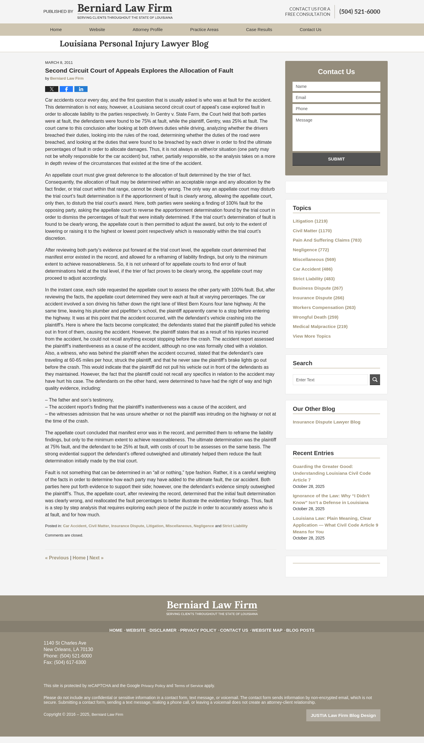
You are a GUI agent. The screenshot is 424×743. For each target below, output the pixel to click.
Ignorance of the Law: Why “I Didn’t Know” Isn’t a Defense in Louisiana (334, 481)
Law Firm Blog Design (352, 722)
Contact (310, 29)
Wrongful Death (313, 310)
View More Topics (310, 328)
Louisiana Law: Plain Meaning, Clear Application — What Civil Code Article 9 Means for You (331, 505)
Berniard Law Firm (108, 721)
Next (97, 565)
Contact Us (233, 634)
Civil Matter (98, 533)
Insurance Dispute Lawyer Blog (323, 413)
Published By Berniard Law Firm (332, 11)
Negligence (204, 533)
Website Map (263, 634)
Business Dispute (315, 285)
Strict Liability (235, 533)
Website (97, 29)
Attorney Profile (148, 29)
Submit (336, 166)
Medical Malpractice (317, 319)
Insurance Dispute (127, 533)
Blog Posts (293, 634)
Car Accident (74, 533)
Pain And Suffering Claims (324, 244)
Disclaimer (170, 634)
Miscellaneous (178, 533)
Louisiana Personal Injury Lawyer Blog (108, 11)
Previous (57, 565)
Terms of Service (191, 692)
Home (56, 29)
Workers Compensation (321, 302)
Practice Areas (204, 29)
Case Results (259, 29)
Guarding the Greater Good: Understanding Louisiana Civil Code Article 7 (335, 460)
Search (375, 371)
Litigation (155, 533)
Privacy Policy (201, 634)
